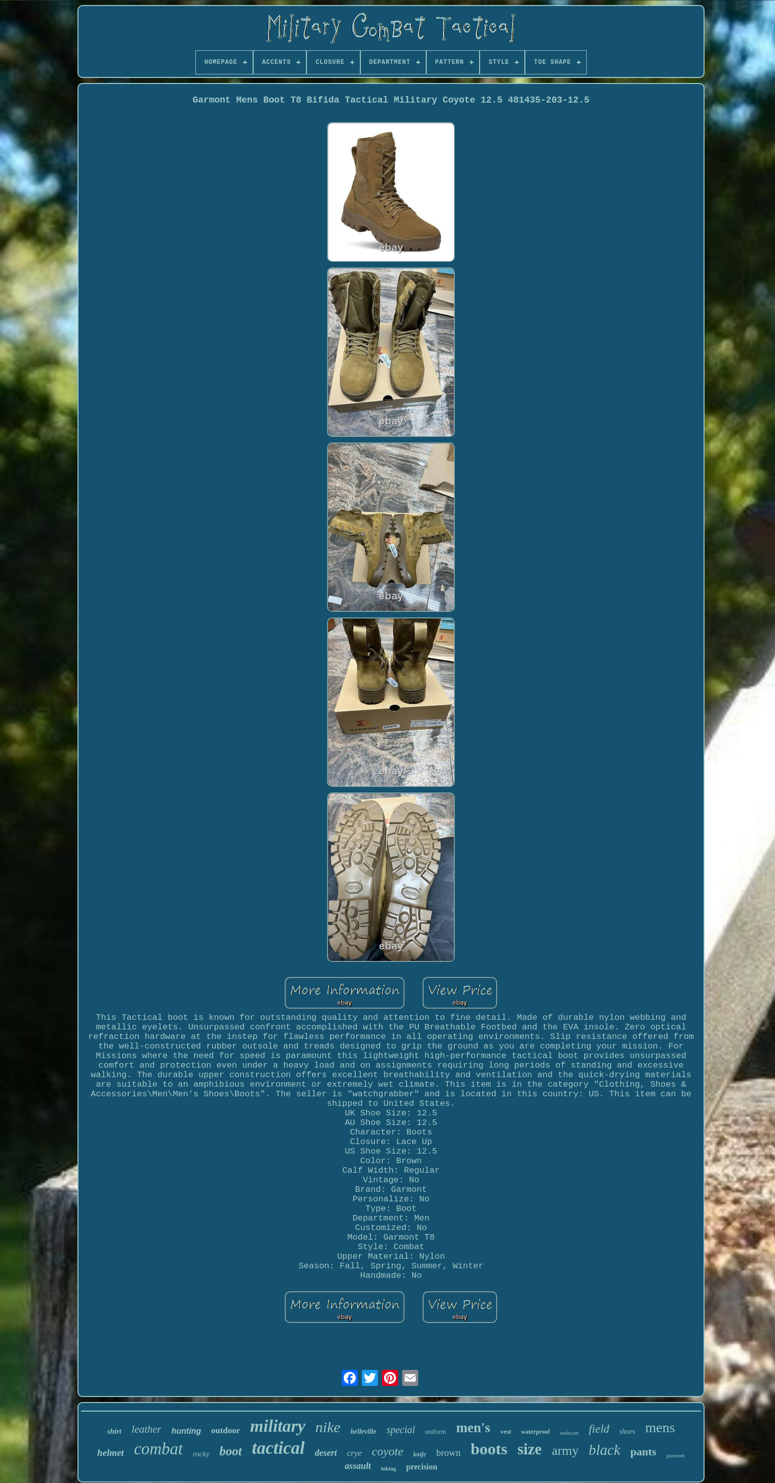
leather (146, 1429)
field (599, 1429)
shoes (627, 1431)
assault (358, 1466)
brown (448, 1452)
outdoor (225, 1430)
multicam (569, 1433)
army (565, 1450)
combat (158, 1449)
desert (326, 1453)
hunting (186, 1431)
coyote (388, 1451)
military (277, 1426)
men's (473, 1427)
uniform (435, 1431)
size (529, 1449)
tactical (278, 1448)
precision (421, 1466)
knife (419, 1454)
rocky (201, 1454)
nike (328, 1427)
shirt (114, 1431)
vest (505, 1431)
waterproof (535, 1431)
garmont (675, 1455)
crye (354, 1453)
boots (489, 1449)
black (605, 1450)
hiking (388, 1468)
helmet (110, 1452)
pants (643, 1451)
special (400, 1429)
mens (660, 1427)
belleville (363, 1431)
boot (230, 1451)
